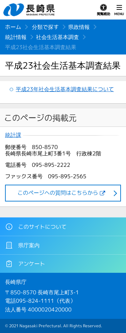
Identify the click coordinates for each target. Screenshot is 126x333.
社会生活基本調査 (57, 37)
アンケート (25, 264)
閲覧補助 (103, 10)
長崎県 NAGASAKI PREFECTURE (29, 9)
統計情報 (16, 37)
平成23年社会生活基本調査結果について (65, 89)
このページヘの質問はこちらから (57, 192)
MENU (119, 10)
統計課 (13, 135)
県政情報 (79, 27)
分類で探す (45, 27)
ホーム (13, 27)
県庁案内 (22, 245)
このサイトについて (36, 227)
